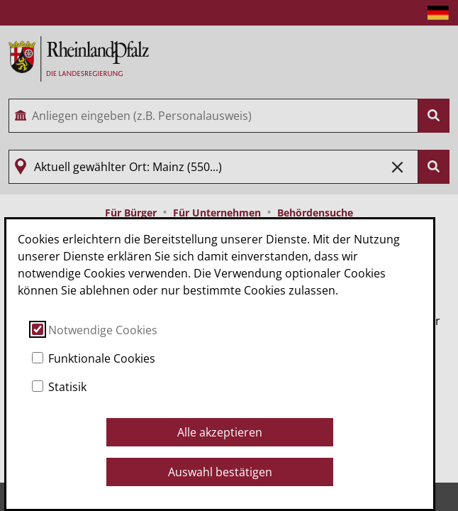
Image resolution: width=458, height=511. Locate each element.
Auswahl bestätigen (220, 472)
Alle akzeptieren (219, 432)
